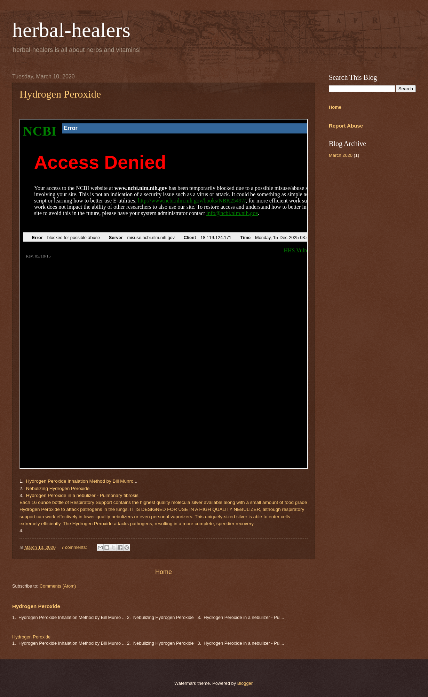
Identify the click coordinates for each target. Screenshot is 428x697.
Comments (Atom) (58, 586)
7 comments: (74, 547)
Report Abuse (346, 126)
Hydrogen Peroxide (60, 94)
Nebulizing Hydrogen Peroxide (58, 488)
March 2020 (340, 155)
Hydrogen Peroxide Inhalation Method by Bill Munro (80, 481)
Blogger (245, 683)
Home (163, 571)
